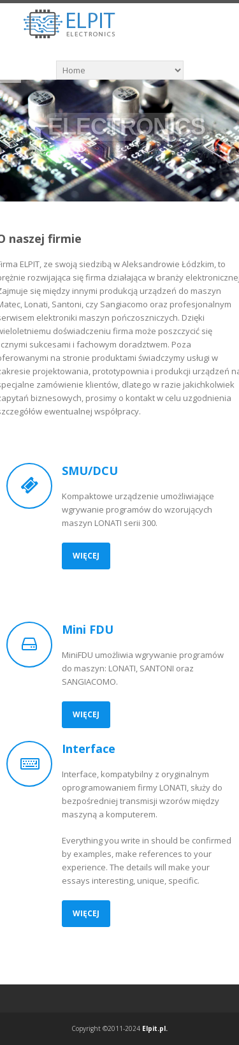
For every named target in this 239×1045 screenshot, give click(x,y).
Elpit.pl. (155, 1028)
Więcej (86, 555)
